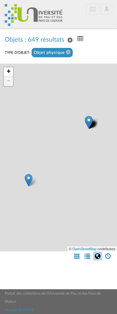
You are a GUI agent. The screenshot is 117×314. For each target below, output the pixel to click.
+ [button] (9, 72)
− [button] (9, 81)
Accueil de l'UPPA (19, 310)
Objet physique (52, 52)
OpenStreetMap (84, 249)
